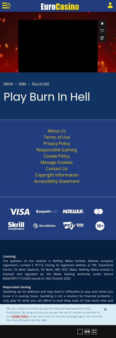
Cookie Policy (20, 316)
